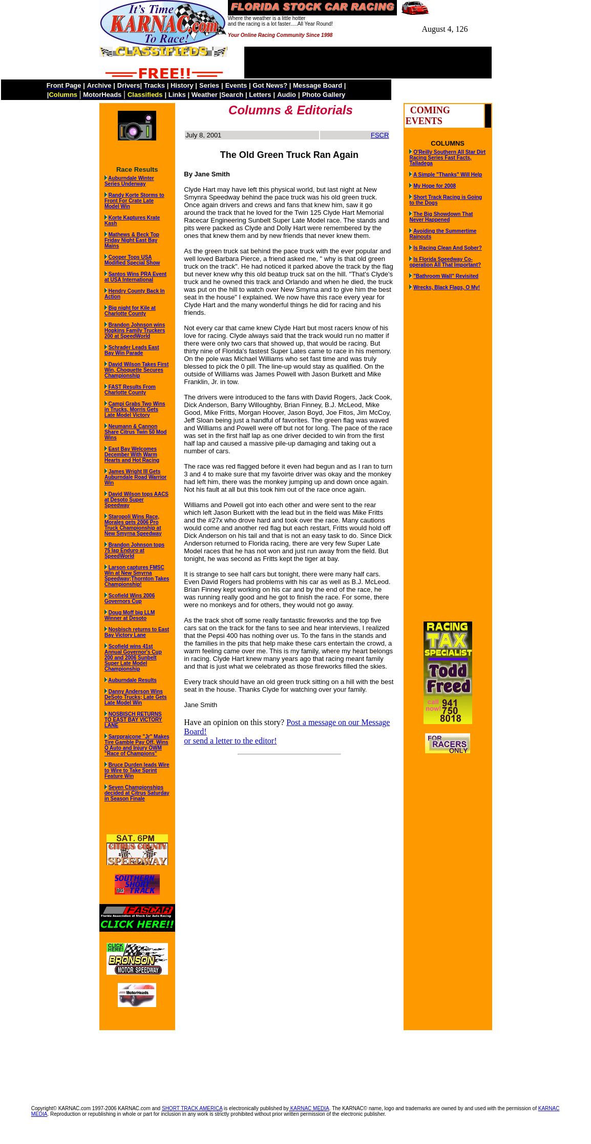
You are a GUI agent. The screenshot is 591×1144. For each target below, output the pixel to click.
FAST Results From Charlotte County (130, 389)
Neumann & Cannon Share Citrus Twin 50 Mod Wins (135, 432)
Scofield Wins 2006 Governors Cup (129, 598)
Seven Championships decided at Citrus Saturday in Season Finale (137, 793)
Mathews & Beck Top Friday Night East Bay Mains (131, 240)
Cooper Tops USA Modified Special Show (132, 260)
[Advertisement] (295, 1062)
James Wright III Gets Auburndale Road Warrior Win (135, 477)
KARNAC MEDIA (309, 1108)
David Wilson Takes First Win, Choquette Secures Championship (136, 370)
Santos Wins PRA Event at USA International (135, 277)
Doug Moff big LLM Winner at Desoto (129, 615)
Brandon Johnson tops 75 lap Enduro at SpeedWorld (134, 550)
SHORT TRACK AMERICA (192, 1108)
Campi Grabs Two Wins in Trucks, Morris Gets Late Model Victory (134, 409)
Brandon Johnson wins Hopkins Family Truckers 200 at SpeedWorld (134, 330)
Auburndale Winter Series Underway (129, 181)
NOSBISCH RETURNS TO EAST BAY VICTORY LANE (133, 719)
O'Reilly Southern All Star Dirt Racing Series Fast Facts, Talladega (447, 157)
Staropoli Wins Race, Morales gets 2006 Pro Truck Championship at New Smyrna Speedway (133, 525)
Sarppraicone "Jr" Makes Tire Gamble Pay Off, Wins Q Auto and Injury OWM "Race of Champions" (137, 745)
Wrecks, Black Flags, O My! (446, 287)
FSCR (380, 135)
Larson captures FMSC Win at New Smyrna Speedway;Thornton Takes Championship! (137, 576)
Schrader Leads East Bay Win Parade (131, 350)
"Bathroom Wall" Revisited (445, 276)
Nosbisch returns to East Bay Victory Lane (136, 632)
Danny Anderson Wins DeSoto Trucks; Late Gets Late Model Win (135, 697)
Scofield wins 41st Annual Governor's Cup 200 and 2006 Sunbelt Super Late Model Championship (133, 658)
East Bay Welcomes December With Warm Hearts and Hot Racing (131, 454)
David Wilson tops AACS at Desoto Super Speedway (136, 499)
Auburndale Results (132, 680)
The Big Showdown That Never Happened (441, 217)
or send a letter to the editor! (230, 740)
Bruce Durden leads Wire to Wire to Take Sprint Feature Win (137, 770)
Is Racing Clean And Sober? (447, 248)
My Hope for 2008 (434, 186)
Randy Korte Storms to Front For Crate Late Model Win (134, 200)
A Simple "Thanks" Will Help (447, 174)
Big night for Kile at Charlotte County (130, 310)
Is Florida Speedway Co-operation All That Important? (445, 262)
